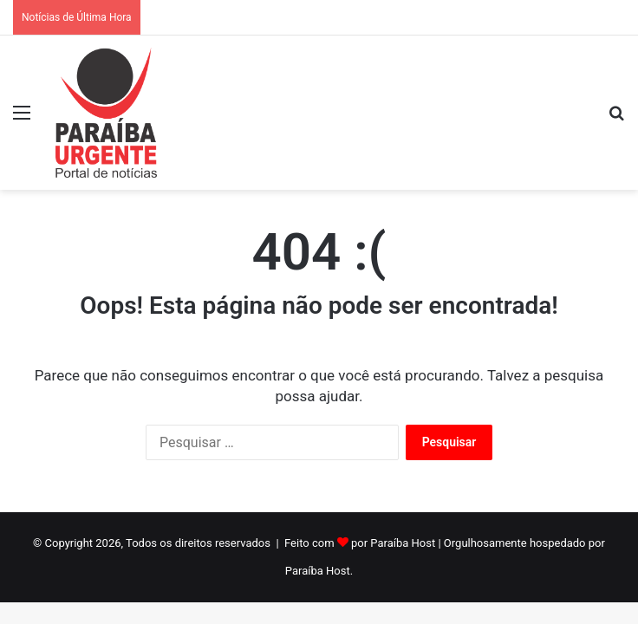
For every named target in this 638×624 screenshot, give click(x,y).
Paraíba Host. (319, 570)
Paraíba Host (402, 542)
